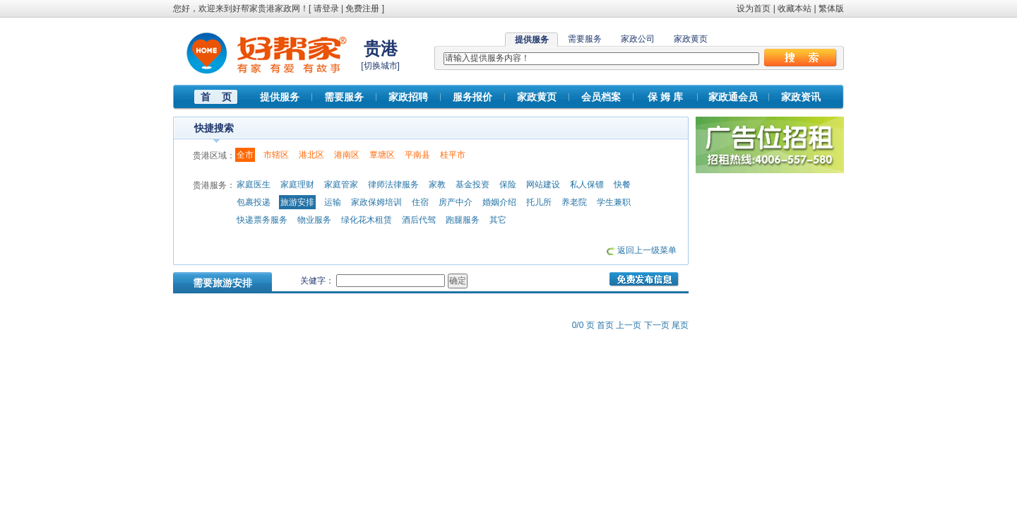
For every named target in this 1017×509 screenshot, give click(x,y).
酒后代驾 (419, 220)
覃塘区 (382, 155)
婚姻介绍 (499, 202)
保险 (507, 184)
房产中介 (455, 202)
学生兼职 (614, 202)
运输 (332, 202)
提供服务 (279, 97)
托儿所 (539, 202)
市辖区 (276, 155)
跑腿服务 (463, 220)
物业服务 (314, 220)
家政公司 (638, 39)
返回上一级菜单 (647, 250)
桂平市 (452, 155)
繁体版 (831, 8)
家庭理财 (297, 184)
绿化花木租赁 (366, 220)
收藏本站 (794, 8)
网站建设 (543, 184)
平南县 (417, 155)
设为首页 (754, 8)
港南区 (346, 155)
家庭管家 (341, 184)
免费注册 (362, 8)
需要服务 (585, 39)
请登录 (326, 8)
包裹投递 (253, 202)
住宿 (420, 202)
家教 (437, 184)
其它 (497, 220)
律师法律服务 (393, 184)
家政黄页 (691, 39)
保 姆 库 (665, 97)
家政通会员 (733, 97)
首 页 (216, 97)
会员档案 (601, 97)
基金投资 (472, 184)
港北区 (311, 155)
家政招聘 (408, 97)
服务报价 (472, 97)
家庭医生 (253, 184)
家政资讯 (801, 97)
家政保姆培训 (376, 202)
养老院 (574, 202)
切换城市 (381, 66)
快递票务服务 (262, 220)
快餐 (622, 184)
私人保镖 (587, 184)
